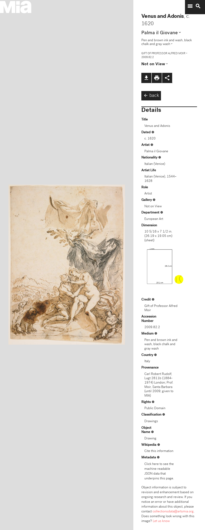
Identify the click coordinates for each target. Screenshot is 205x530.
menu (190, 6)
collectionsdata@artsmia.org (173, 511)
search (198, 6)
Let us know (161, 521)
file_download (146, 78)
